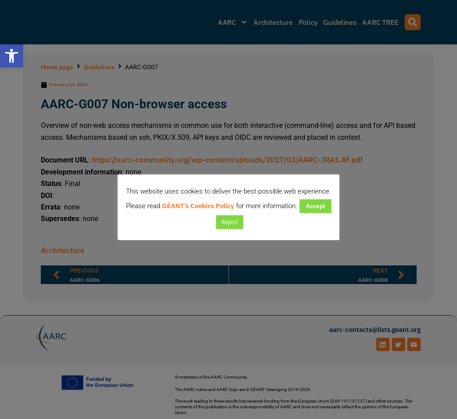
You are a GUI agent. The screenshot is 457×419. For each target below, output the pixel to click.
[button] (11, 55)
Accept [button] (315, 206)
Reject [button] (229, 222)
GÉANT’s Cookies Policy (198, 206)
